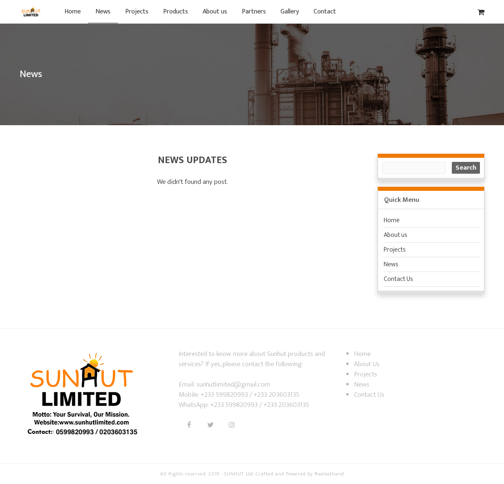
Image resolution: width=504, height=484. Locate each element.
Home (72, 11)
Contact (325, 11)
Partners (254, 11)
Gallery (290, 11)
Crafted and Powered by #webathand (300, 474)
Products (175, 11)
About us (215, 11)
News (103, 11)
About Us (367, 364)
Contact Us (398, 279)
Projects (136, 11)
